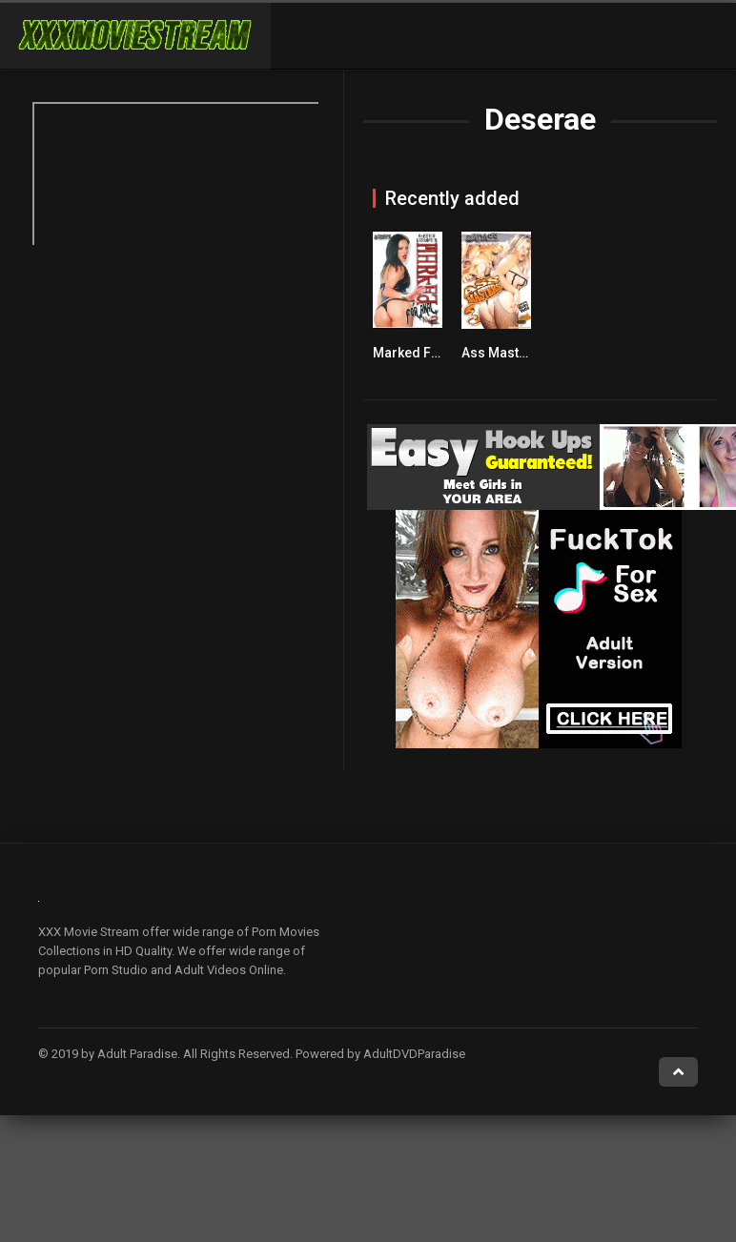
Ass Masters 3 (505, 352)
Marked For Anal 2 (429, 352)
